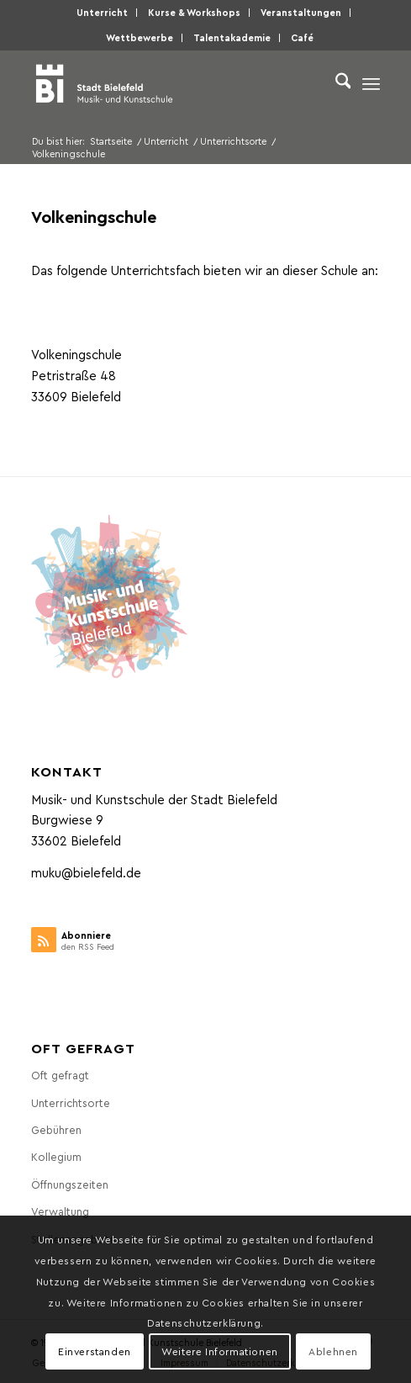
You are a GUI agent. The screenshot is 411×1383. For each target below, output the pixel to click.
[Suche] (335, 83)
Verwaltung (60, 1211)
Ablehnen (333, 1351)
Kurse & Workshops (194, 12)
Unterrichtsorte (70, 1102)
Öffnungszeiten (69, 1184)
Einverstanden (94, 1351)
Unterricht (102, 12)
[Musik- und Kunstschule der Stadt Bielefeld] (171, 83)
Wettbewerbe (139, 37)
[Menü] (371, 83)
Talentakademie (232, 37)
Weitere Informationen (219, 1351)
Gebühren (56, 1129)
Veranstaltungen (301, 12)
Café (302, 37)
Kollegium (56, 1156)
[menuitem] (102, 12)
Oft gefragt (60, 1074)
